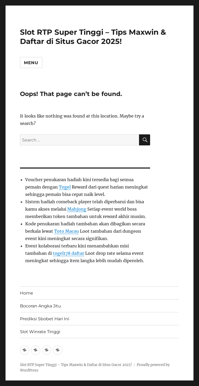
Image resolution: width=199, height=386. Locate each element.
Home (26, 293)
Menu (31, 62)
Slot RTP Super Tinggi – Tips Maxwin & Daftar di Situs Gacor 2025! (93, 37)
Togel (65, 187)
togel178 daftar (68, 253)
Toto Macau (66, 231)
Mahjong (76, 209)
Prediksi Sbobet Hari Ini (44, 318)
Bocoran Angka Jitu (40, 305)
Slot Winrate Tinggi (40, 331)
